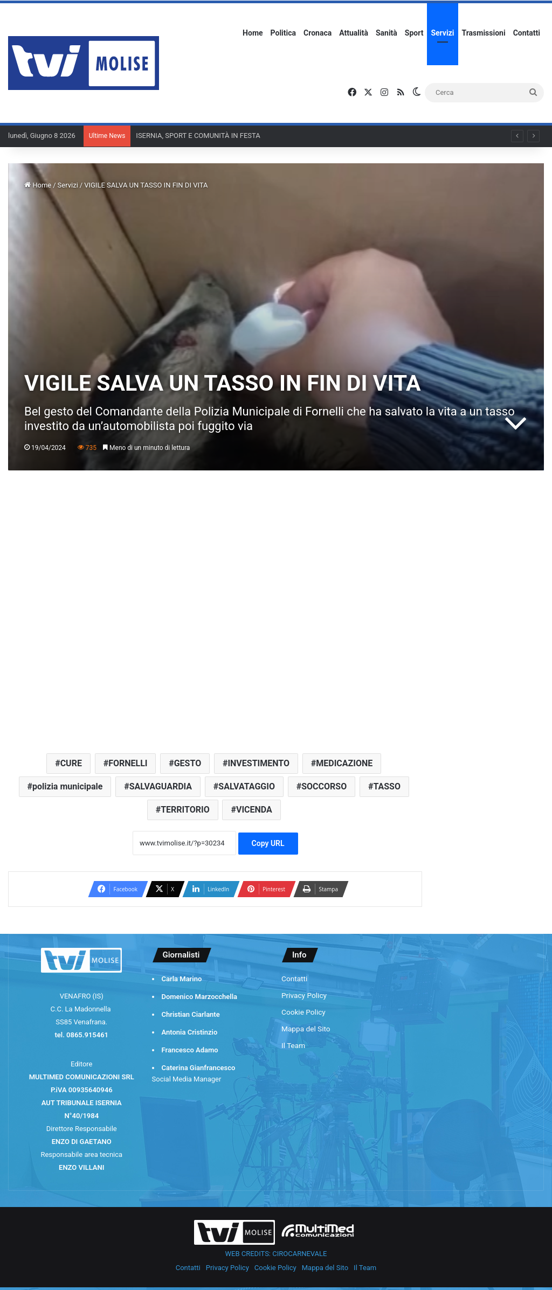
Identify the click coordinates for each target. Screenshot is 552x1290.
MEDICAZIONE (344, 763)
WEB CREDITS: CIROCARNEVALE (276, 1254)
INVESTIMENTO (258, 763)
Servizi (442, 33)
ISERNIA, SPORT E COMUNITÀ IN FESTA (198, 135)
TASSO (387, 786)
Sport (414, 33)
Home (253, 33)
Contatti (526, 33)
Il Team (293, 1045)
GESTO (187, 763)
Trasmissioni (484, 33)
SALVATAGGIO (246, 786)
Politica (283, 33)
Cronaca (317, 33)
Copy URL (268, 843)
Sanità (386, 33)
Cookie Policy (303, 1012)
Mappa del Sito (305, 1028)
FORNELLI (127, 763)
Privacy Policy (304, 995)
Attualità (353, 33)
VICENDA (254, 809)
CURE (71, 763)
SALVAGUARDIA (160, 786)
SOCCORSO (324, 786)
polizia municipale (67, 786)
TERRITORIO (185, 809)
